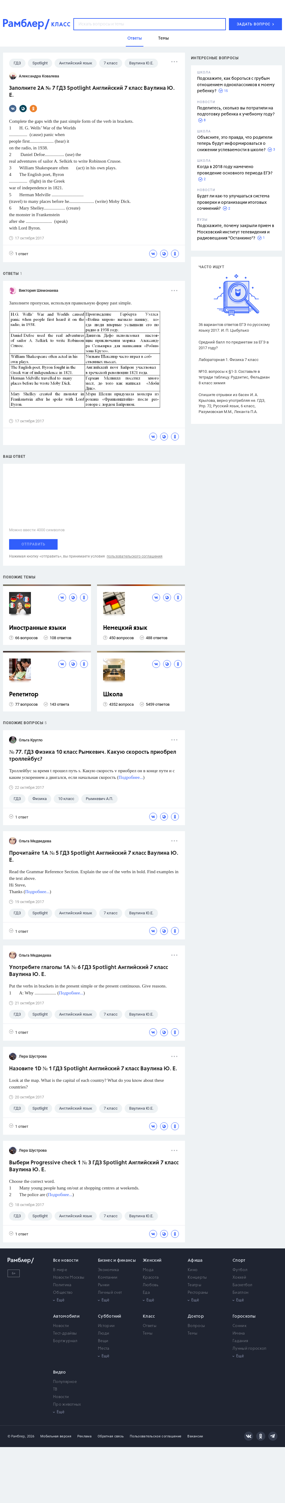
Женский (152, 1260)
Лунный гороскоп (250, 1349)
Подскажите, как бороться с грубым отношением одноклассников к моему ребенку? (236, 84)
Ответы (149, 1326)
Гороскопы (244, 1316)
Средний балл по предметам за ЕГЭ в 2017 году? (234, 345)
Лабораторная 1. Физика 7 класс (229, 359)
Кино (192, 1270)
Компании (107, 1278)
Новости (61, 1326)
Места (103, 1349)
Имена (239, 1333)
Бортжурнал (65, 1341)
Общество (62, 1293)
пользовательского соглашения (135, 556)
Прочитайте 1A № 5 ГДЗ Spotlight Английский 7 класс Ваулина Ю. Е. (93, 857)
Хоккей (239, 1278)
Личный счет (110, 1293)
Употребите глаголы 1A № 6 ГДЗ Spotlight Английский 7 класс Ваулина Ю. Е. (88, 971)
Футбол (240, 1270)
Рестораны (198, 1293)
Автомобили (66, 1316)
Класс (149, 1316)
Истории (106, 1326)
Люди (103, 1333)
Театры (194, 1285)
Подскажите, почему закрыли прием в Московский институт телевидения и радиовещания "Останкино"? (235, 232)
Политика (62, 1285)
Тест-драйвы (65, 1333)
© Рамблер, (17, 1436)
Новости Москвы (68, 1278)
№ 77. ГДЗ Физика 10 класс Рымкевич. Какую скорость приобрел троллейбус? (92, 756)
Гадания (240, 1341)
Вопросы (196, 1326)
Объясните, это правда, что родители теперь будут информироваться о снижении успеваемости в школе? (234, 143)
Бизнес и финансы (117, 1260)
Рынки (104, 1285)
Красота (151, 1278)
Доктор (196, 1316)
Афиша (195, 1260)
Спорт (239, 1260)
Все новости (65, 1260)
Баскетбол (243, 1285)
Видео (59, 1372)
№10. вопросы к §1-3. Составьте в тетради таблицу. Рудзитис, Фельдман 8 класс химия (234, 377)
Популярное (65, 1382)
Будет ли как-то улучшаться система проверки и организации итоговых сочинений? (233, 202)
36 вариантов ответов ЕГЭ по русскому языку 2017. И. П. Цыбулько (234, 327)
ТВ (55, 1389)
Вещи (103, 1341)
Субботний (109, 1316)
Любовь (150, 1285)
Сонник (239, 1326)
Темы (148, 1333)
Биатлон (240, 1293)
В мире (60, 1270)
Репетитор (24, 694)
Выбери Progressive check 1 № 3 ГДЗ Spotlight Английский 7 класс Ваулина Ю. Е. (94, 1166)
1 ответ (18, 253)
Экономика (108, 1270)
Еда (146, 1293)
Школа (113, 694)
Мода (148, 1270)
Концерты (197, 1278)
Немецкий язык (125, 628)
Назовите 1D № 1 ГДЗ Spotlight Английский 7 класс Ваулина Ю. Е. (93, 1069)
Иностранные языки (37, 628)
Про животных (67, 1405)
